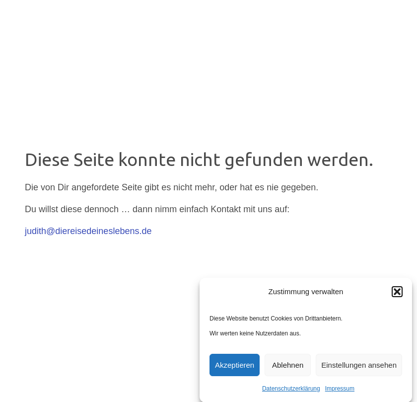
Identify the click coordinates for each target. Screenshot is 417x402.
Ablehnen (287, 367)
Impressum (339, 390)
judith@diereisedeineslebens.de (88, 231)
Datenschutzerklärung (291, 390)
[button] (397, 294)
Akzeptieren (234, 367)
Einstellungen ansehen (359, 367)
